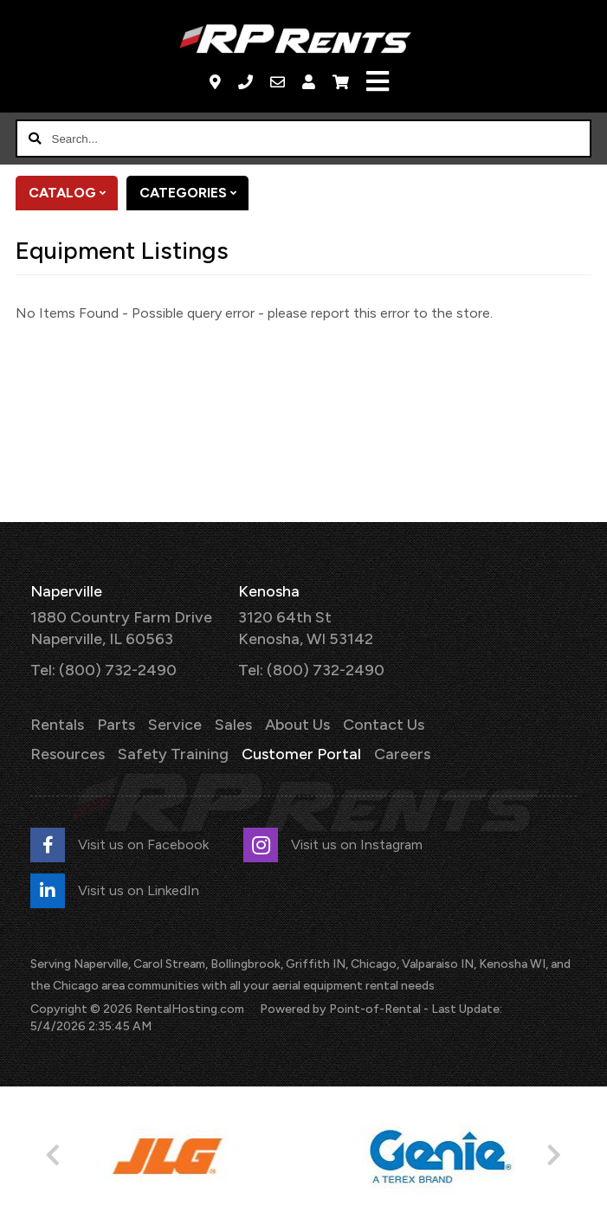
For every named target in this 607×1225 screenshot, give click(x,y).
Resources (67, 754)
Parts (116, 724)
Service (175, 724)
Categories (194, 193)
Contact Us (383, 724)
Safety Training (173, 754)
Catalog (73, 193)
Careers (402, 754)
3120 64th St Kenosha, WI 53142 (305, 628)
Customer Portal (301, 754)
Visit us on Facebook (119, 845)
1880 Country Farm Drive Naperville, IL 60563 (121, 628)
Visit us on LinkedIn (114, 891)
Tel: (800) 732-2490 (103, 670)
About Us (297, 724)
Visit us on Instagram (333, 845)
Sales (233, 724)
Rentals (57, 724)
